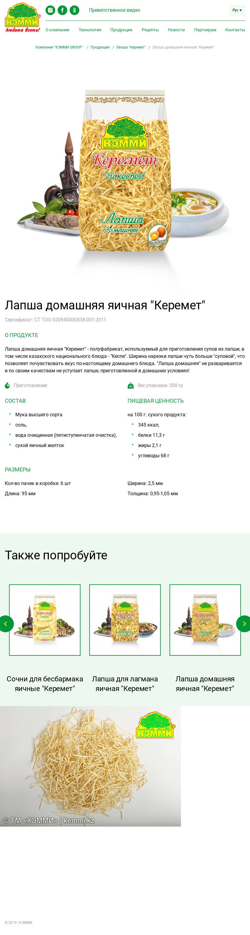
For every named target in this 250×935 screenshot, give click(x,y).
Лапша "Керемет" (131, 47)
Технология (90, 29)
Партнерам (205, 29)
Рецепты (150, 29)
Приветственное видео (114, 10)
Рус (237, 10)
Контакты (235, 29)
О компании (57, 29)
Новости (176, 29)
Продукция (121, 29)
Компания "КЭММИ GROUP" (60, 47)
